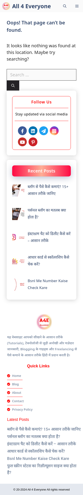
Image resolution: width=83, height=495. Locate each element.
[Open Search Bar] (65, 6)
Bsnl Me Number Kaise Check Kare (38, 458)
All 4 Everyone (31, 6)
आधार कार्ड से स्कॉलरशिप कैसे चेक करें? (36, 451)
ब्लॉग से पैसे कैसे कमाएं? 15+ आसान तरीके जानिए (44, 429)
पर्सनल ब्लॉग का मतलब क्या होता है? (33, 436)
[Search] (13, 86)
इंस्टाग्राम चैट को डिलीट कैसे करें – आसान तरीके (41, 444)
